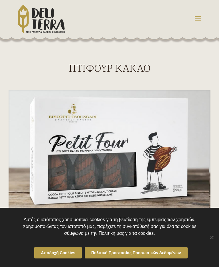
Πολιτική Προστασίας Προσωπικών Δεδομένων (136, 252)
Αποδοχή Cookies (58, 252)
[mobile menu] (198, 18)
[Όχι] (212, 237)
